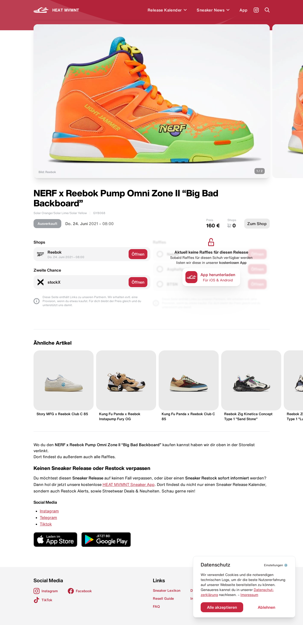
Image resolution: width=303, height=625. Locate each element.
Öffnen (138, 254)
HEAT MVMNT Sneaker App (129, 484)
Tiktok (46, 524)
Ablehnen (266, 607)
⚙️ (276, 565)
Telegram (48, 517)
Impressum (249, 594)
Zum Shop (257, 224)
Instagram (49, 511)
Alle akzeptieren (222, 607)
